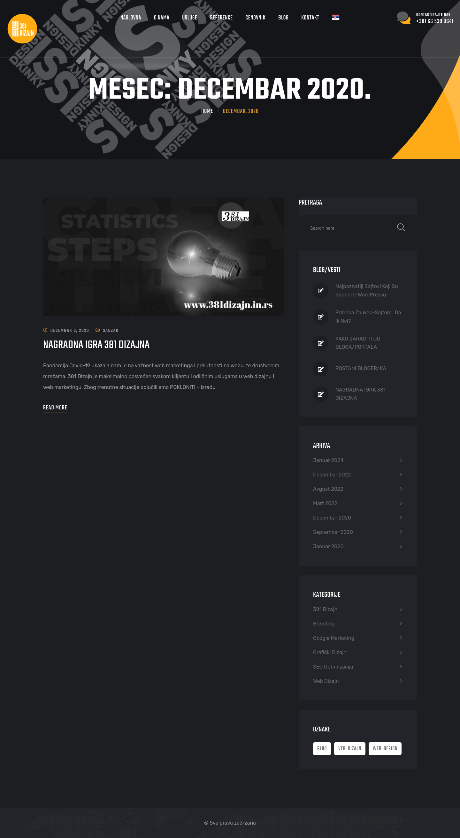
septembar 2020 (333, 532)
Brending (324, 624)
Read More (55, 408)
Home (207, 111)
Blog (283, 18)
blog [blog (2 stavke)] (322, 749)
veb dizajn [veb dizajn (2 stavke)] (349, 749)
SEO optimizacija (333, 667)
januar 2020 (328, 546)
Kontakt (310, 18)
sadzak (111, 330)
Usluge (189, 18)
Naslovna (130, 18)
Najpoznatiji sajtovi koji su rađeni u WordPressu (366, 290)
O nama (161, 18)
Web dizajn (326, 681)
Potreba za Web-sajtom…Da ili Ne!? (368, 317)
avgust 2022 (328, 489)
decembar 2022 (332, 475)
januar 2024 (328, 460)
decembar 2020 (332, 518)
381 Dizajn (325, 609)
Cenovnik (256, 18)
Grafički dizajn (330, 652)
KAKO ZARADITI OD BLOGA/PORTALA (357, 343)
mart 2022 (325, 503)
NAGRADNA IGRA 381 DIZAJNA (96, 345)
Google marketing (333, 638)
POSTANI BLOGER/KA (360, 368)
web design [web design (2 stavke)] (385, 749)
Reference (221, 18)
